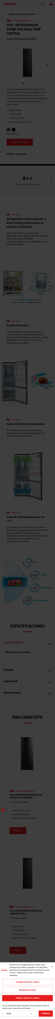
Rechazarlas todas (27, 990)
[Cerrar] (52, 967)
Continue (46, 1014)
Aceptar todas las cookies (27, 998)
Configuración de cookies (27, 982)
